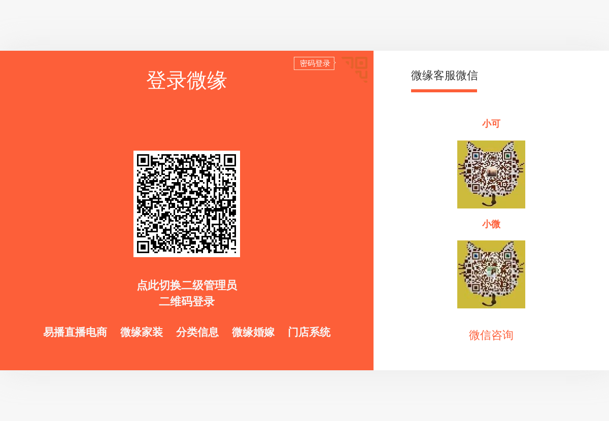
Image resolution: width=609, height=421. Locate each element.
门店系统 (309, 332)
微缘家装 (143, 332)
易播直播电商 (76, 332)
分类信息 (199, 332)
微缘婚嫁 (255, 332)
